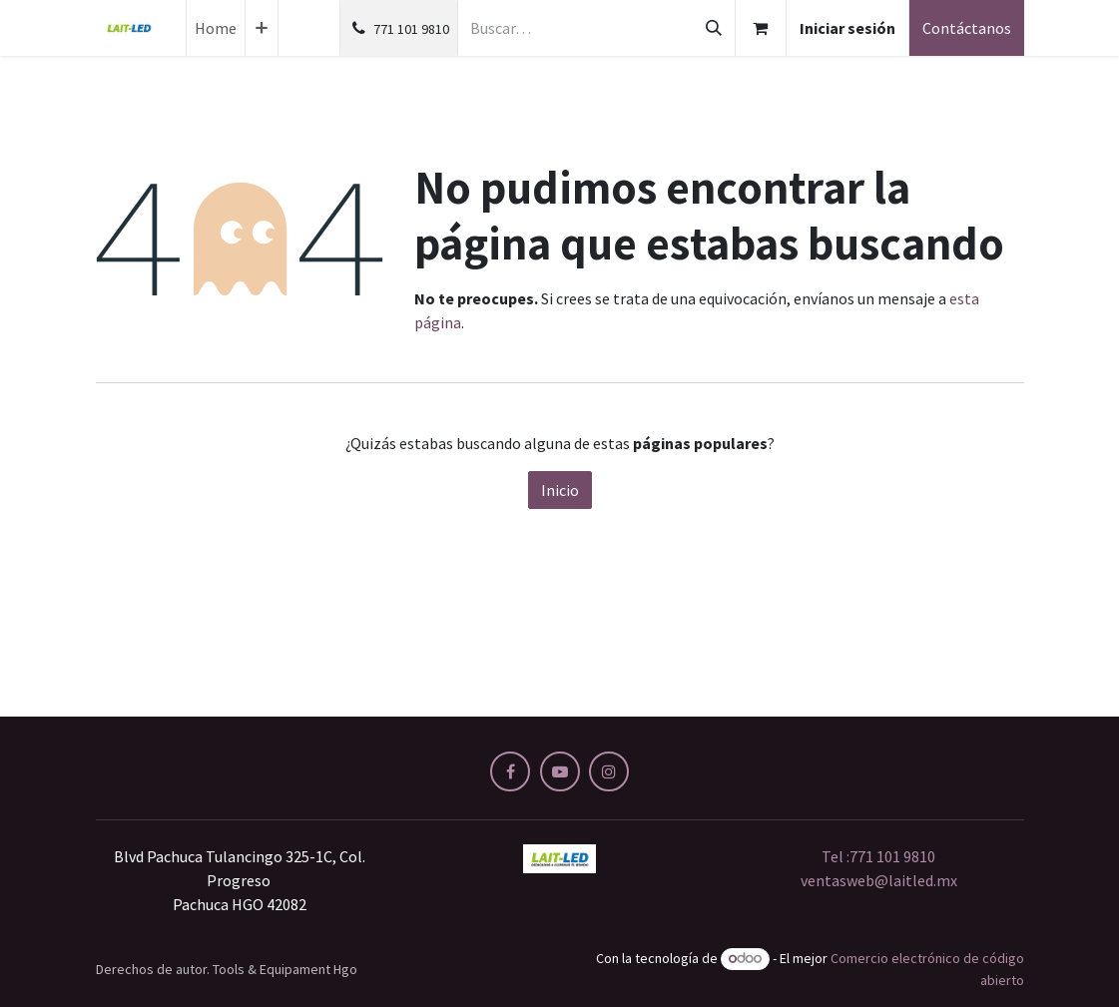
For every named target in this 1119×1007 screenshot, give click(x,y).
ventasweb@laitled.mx (879, 880)
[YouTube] (560, 771)
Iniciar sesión (847, 28)
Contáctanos (966, 28)
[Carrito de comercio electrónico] (761, 28)
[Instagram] (609, 771)
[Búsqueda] (714, 28)
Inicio (560, 490)
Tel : (878, 856)
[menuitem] (216, 28)
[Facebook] (510, 771)
